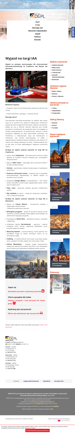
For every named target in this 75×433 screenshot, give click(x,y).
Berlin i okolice (56, 91)
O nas (37, 25)
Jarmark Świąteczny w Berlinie (59, 165)
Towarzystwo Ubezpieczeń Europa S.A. (42, 402)
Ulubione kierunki (57, 65)
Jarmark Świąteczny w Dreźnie (59, 231)
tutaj (51, 409)
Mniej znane (56, 67)
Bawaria (54, 94)
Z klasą (54, 108)
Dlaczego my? (37, 28)
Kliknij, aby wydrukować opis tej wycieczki (25, 312)
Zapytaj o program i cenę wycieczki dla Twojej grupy (26, 302)
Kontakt (37, 40)
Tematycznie (56, 72)
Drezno (54, 125)
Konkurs (37, 37)
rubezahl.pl (46, 381)
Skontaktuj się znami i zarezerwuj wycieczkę (26, 290)
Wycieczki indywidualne (37, 31)
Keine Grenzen (56, 70)
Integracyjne (56, 113)
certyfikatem (39, 403)
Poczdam (55, 128)
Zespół (37, 34)
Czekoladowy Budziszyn (57, 198)
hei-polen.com (58, 381)
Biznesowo (55, 79)
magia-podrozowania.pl (31, 381)
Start (37, 22)
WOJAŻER (56, 406)
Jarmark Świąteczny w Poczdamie (59, 264)
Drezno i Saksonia (57, 96)
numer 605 (51, 395)
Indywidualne (56, 110)
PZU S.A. (36, 406)
